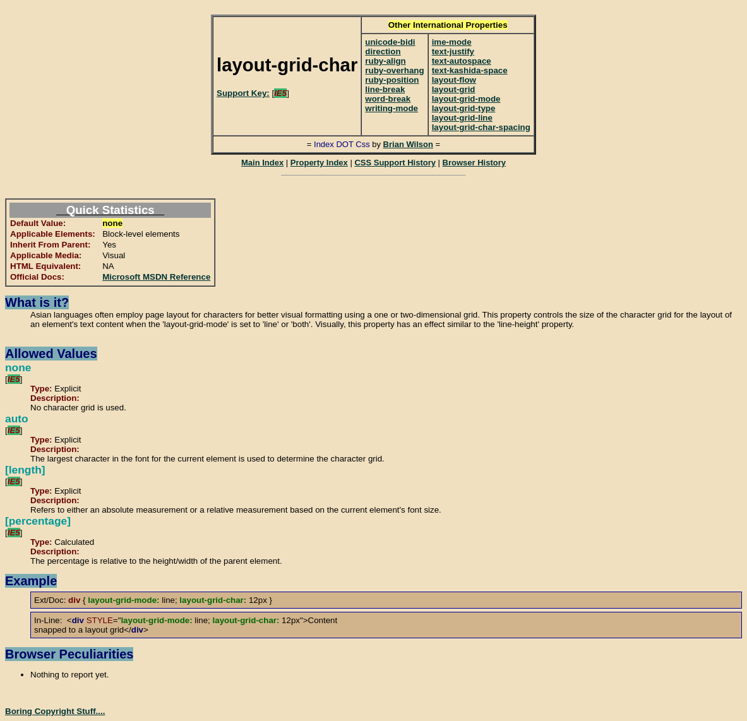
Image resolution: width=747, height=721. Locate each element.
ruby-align (385, 61)
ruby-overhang (394, 70)
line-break (385, 89)
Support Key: (243, 93)
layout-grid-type (464, 108)
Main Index (262, 162)
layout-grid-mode (466, 99)
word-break (387, 99)
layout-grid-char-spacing (481, 127)
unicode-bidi (390, 42)
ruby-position (392, 80)
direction (382, 51)
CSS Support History (395, 162)
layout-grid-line (462, 117)
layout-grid (453, 89)
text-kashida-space (470, 70)
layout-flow (454, 80)
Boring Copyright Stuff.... (55, 711)
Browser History (474, 162)
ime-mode (452, 42)
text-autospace (461, 61)
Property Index (319, 162)
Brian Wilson (408, 144)
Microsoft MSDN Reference (156, 277)
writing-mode (391, 108)
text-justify (453, 51)
